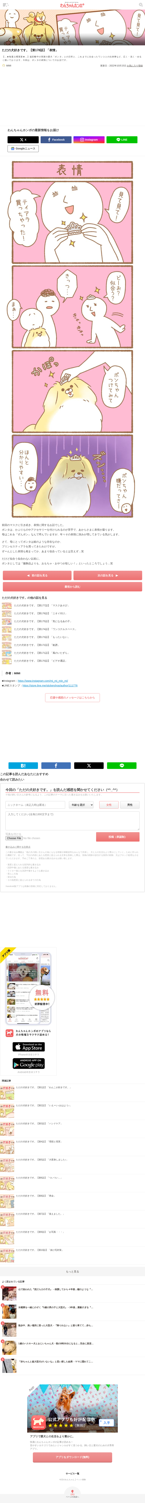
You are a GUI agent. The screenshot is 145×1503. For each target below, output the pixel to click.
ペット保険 (81, 1480)
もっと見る (72, 1271)
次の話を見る (105, 575)
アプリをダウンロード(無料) (72, 1457)
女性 (109, 804)
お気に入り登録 (135, 65)
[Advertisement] (72, 93)
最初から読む (72, 586)
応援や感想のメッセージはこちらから (72, 697)
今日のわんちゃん (66, 1480)
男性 (130, 804)
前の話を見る (40, 575)
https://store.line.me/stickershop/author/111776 (50, 685)
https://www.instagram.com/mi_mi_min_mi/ (43, 680)
